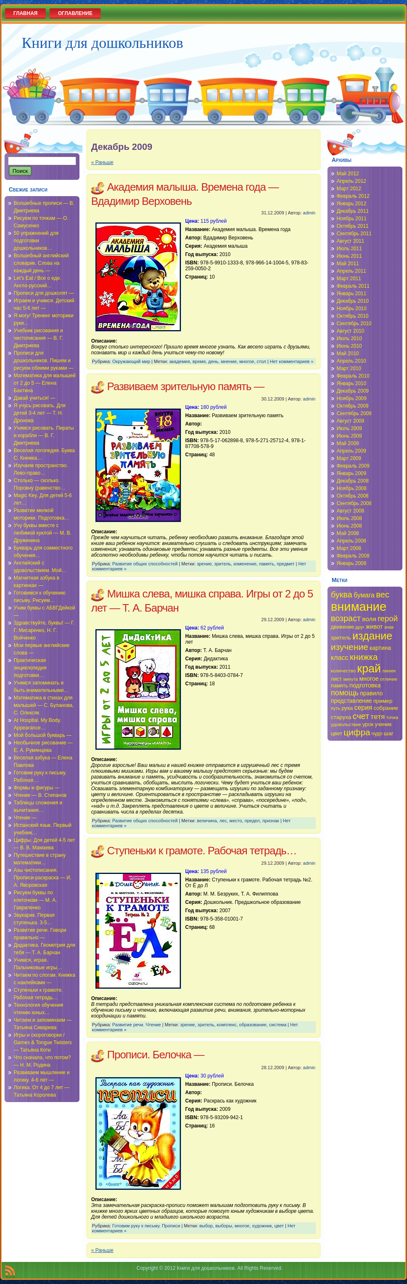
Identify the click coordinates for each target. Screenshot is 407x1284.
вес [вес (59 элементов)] (383, 594)
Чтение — (25, 818)
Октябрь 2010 (353, 316)
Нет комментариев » (292, 361)
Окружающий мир (131, 361)
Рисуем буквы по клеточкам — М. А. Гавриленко (35, 900)
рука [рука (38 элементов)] (347, 708)
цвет (279, 1225)
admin (309, 212)
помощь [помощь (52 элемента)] (345, 693)
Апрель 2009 (351, 451)
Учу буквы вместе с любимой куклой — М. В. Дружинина (43, 533)
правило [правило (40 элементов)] (371, 693)
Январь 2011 (351, 293)
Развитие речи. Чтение (136, 1024)
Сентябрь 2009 (354, 413)
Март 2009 (349, 458)
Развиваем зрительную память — (185, 386)
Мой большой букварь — (43, 735)
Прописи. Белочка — (155, 1054)
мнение (229, 361)
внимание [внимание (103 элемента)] (359, 606)
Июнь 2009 (349, 436)
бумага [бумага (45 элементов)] (364, 595)
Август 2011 (350, 241)
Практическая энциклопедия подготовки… (30, 667)
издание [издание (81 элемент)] (372, 636)
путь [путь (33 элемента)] (335, 708)
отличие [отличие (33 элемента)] (388, 679)
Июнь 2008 (349, 526)
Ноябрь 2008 (352, 488)
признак (270, 820)
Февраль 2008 (353, 556)
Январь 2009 (351, 473)
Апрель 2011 (351, 271)
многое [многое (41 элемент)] (369, 678)
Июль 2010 (349, 338)
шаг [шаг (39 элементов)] (389, 733)
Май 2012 (348, 174)
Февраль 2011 (353, 286)
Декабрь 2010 (353, 301)
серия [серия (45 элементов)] (363, 707)
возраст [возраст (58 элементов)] (346, 618)
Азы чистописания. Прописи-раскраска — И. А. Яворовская (43, 877)
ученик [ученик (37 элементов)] (383, 724)
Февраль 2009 (353, 466)
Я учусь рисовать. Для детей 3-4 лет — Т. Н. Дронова (40, 413)
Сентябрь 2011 (354, 233)
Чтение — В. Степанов (40, 795)
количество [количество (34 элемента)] (343, 670)
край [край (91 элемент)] (369, 668)
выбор (206, 1225)
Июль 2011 (349, 248)
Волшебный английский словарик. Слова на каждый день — (41, 263)
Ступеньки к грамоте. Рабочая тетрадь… (202, 850)
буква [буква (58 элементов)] (341, 594)
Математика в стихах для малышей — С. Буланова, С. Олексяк (44, 705)
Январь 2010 (351, 383)
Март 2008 (349, 548)
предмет (286, 563)
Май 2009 (348, 443)
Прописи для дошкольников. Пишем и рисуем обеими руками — (44, 360)
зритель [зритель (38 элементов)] (341, 638)
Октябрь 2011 (353, 226)
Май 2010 (348, 353)
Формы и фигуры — (37, 788)
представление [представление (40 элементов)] (351, 700)
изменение (244, 563)
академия (179, 361)
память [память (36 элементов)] (339, 686)
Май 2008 (348, 533)
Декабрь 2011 (353, 211)
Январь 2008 (351, 563)
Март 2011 (349, 278)
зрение (204, 563)
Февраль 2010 (353, 376)
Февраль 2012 (353, 196)
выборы (223, 1225)
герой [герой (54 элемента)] (387, 618)
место (235, 820)
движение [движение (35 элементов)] (342, 627)
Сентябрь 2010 (354, 323)
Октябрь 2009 (353, 406)
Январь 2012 (351, 204)
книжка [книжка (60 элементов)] (363, 657)
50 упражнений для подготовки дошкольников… (36, 240)
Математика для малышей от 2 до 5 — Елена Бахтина (44, 383)
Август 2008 (350, 511)
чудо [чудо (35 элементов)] (377, 734)
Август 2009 (350, 421)
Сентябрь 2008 (354, 503)
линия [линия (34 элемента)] (389, 670)
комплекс (227, 1024)
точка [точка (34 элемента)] (392, 717)
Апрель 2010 (351, 361)
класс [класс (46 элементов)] (339, 657)
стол (261, 361)
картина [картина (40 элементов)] (380, 647)
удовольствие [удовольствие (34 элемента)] (346, 724)
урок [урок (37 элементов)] (367, 724)
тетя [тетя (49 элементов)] (378, 716)
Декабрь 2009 (353, 391)
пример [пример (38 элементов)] (382, 701)
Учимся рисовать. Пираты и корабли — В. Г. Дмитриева (44, 435)
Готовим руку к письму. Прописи (146, 1225)
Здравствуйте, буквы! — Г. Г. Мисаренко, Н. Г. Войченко (44, 630)
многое (246, 361)
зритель (222, 563)
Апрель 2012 (351, 181)
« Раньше (102, 162)
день (213, 361)
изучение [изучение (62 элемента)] (349, 647)
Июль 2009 (349, 428)
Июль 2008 (349, 518)
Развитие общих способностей (145, 563)
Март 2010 (349, 368)
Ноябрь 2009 (352, 398)
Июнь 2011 (349, 256)
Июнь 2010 (349, 346)
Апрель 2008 (351, 541)
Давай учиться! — (34, 398)
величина (207, 820)
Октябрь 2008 (353, 496)
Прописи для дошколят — (44, 293)
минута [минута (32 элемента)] (350, 679)
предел (252, 820)
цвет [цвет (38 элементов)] (336, 733)
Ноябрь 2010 (352, 308)
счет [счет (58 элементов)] (360, 716)
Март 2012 (349, 189)
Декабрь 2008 (353, 481)
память (266, 563)
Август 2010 (350, 331)
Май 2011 (348, 263)
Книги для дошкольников (102, 43)
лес (223, 820)
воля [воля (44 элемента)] (369, 618)
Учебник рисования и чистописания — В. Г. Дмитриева (38, 338)
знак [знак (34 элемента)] (389, 627)
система (277, 1024)
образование (253, 1024)
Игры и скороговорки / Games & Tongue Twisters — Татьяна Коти (43, 1042)
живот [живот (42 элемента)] (374, 626)
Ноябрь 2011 (352, 218)
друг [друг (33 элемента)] (360, 627)
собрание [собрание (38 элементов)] (386, 708)
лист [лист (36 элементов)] (336, 679)
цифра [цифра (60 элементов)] (357, 732)
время (199, 361)
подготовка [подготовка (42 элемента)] (365, 685)
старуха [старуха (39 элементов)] (341, 717)
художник (262, 1225)
